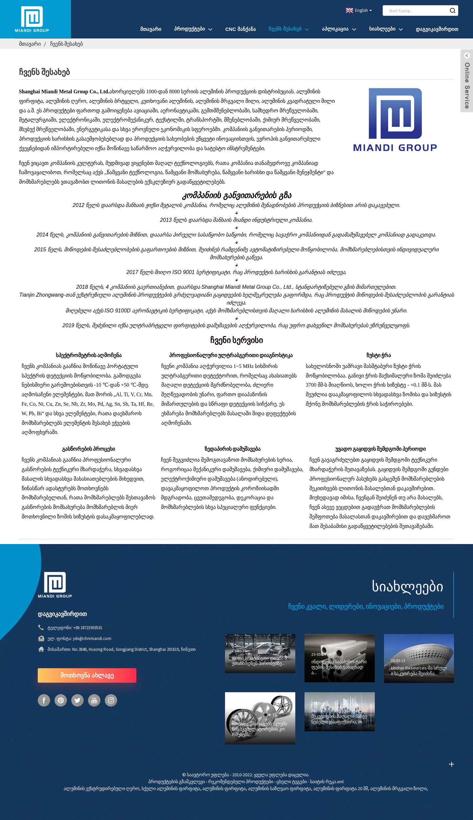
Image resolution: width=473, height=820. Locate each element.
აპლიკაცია (339, 29)
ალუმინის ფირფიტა (224, 788)
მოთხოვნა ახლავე (87, 675)
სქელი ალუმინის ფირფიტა (171, 788)
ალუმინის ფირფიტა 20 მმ (340, 788)
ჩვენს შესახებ (289, 29)
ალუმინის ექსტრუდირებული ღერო (101, 788)
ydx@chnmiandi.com (92, 638)
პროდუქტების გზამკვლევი (176, 782)
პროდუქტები (193, 29)
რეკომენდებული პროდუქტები (240, 782)
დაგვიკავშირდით (437, 29)
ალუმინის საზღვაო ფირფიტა (279, 788)
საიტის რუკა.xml (327, 782)
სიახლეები (386, 29)
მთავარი (150, 29)
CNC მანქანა (240, 29)
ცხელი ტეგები (292, 782)
